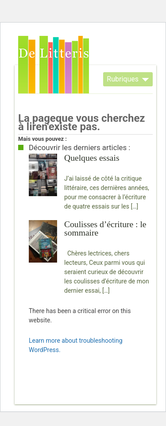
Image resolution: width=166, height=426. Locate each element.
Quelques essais (92, 158)
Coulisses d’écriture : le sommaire (105, 228)
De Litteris (53, 64)
